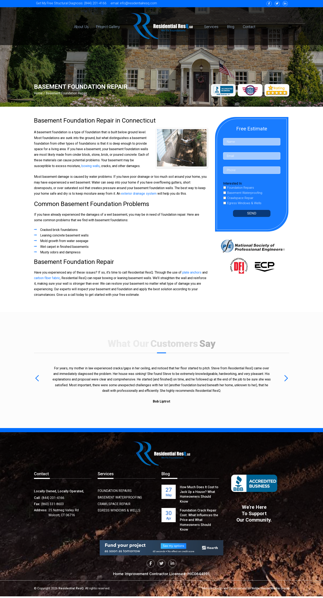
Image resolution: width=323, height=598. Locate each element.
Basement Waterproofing (120, 497)
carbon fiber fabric (53, 278)
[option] (161, 384)
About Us (81, 27)
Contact (249, 27)
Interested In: (232, 183)
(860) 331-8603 (52, 504)
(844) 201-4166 (53, 498)
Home (38, 93)
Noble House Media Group (269, 590)
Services (211, 27)
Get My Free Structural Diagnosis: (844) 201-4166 (71, 3)
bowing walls (90, 166)
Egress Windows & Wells (119, 510)
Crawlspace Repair (114, 504)
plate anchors (192, 272)
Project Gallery (108, 27)
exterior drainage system (139, 193)
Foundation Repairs (115, 491)
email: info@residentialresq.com (134, 3)
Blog (230, 27)
